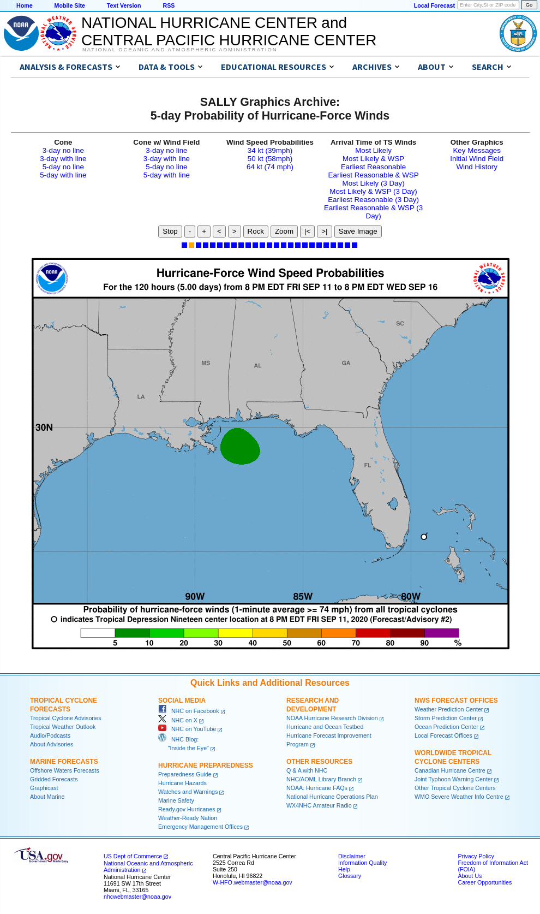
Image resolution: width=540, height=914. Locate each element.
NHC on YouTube (187, 729)
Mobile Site (70, 5)
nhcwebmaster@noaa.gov (137, 896)
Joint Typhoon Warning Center (454, 779)
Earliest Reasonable (373, 167)
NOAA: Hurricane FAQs (316, 788)
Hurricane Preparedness (205, 765)
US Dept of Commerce (133, 856)
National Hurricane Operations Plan (332, 796)
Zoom (284, 231)
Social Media (182, 700)
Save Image (358, 231)
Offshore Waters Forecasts (64, 770)
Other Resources (319, 761)
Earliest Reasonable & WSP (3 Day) (373, 212)
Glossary (349, 876)
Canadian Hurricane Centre (450, 770)
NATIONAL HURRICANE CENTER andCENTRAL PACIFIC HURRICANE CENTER (228, 31)
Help (344, 869)
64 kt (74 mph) (270, 167)
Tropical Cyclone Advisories (65, 718)
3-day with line (63, 159)
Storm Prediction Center (446, 718)
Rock (256, 231)
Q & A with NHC (306, 770)
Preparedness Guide (185, 774)
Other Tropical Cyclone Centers (455, 788)
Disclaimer (351, 856)
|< (307, 231)
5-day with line (63, 175)
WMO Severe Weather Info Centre (459, 796)
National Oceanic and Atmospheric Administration (179, 49)
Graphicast (44, 788)
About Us (470, 876)
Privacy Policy (476, 856)
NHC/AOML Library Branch (321, 779)
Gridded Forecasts (54, 779)
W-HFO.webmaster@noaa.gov (252, 882)
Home (24, 5)
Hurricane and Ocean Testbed (324, 726)
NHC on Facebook (188, 711)
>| (324, 231)
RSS (169, 5)
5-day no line (63, 167)
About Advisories (51, 744)
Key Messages (476, 150)
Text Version (124, 5)
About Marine (47, 796)
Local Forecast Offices (443, 735)
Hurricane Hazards (182, 783)
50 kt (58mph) (270, 159)
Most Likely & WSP (373, 159)
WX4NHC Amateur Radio (319, 805)
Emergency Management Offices (200, 826)
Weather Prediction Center (449, 709)
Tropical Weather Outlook (62, 726)
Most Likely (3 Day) (374, 183)
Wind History (476, 167)
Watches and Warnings (188, 791)
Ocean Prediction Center (446, 726)
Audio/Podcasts (50, 735)
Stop (170, 231)
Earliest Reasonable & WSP (373, 175)
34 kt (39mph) (270, 150)
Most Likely (373, 150)
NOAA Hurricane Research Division (332, 718)
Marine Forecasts (64, 761)
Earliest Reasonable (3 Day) (373, 199)
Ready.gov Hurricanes (186, 809)
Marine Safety (176, 800)
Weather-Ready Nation (187, 818)
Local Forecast (434, 5)
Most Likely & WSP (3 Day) (373, 191)
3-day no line (63, 150)
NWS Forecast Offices (456, 700)
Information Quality (362, 862)
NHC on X (177, 720)
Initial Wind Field (476, 159)
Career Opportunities (485, 882)
